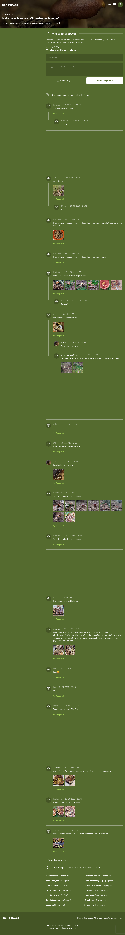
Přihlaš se (50, 50)
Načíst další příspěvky (57, 860)
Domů (80, 918)
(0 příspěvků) (58, 881)
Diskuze (114, 918)
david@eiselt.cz (69, 928)
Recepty (106, 918)
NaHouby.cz (10, 4)
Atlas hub (98, 918)
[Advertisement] (22, 70)
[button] (114, 4)
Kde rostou (88, 918)
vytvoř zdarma (70, 50)
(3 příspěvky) (99, 885)
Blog (120, 918)
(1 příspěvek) (57, 876)
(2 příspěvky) (97, 876)
